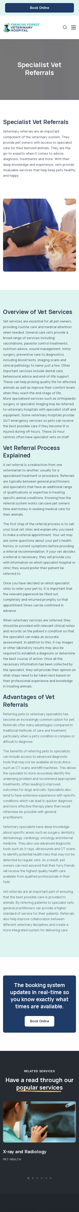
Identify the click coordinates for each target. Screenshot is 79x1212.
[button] (28, 1178)
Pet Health (12, 1159)
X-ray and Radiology (24, 1152)
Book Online (39, 7)
